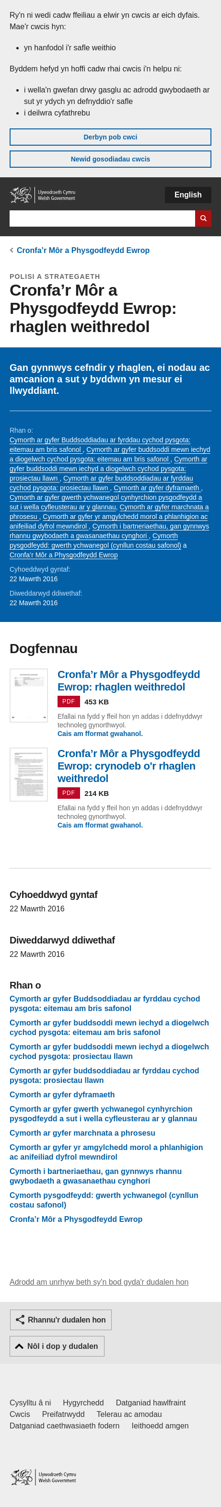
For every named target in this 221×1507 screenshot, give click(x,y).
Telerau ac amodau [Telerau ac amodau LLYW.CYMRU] (129, 1414)
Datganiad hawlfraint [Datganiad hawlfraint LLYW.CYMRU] (151, 1403)
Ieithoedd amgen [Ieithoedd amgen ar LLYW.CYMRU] (160, 1426)
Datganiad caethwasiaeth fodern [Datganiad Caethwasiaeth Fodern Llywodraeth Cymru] (65, 1426)
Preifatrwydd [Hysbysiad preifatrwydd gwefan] (63, 1414)
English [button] (188, 195)
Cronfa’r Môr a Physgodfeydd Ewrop (83, 250)
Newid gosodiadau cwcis (111, 159)
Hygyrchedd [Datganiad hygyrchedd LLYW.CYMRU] (83, 1403)
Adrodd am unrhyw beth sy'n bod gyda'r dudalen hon (99, 1282)
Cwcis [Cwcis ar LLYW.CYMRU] (20, 1414)
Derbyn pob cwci (110, 137)
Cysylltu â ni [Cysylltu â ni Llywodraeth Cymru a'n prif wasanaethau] (30, 1403)
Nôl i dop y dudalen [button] (62, 1346)
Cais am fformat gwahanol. (100, 733)
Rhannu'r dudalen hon (66, 1320)
